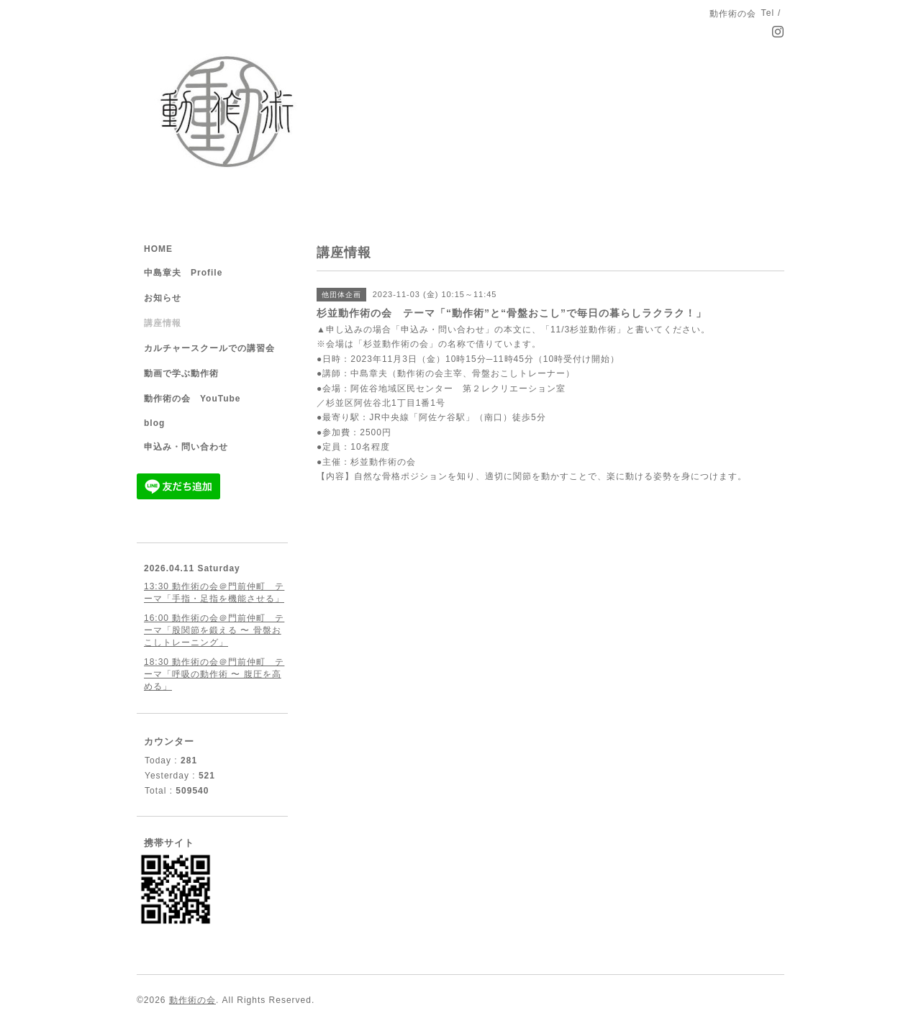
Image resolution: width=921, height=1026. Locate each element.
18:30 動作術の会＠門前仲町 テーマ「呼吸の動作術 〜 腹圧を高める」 (214, 674)
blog (154, 423)
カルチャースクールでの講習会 (209, 348)
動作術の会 (192, 1000)
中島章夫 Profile (183, 273)
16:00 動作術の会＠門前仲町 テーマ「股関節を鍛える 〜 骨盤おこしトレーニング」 (214, 630)
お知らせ (162, 298)
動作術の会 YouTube (192, 399)
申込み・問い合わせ (186, 447)
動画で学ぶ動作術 (181, 373)
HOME (158, 249)
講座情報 (162, 323)
